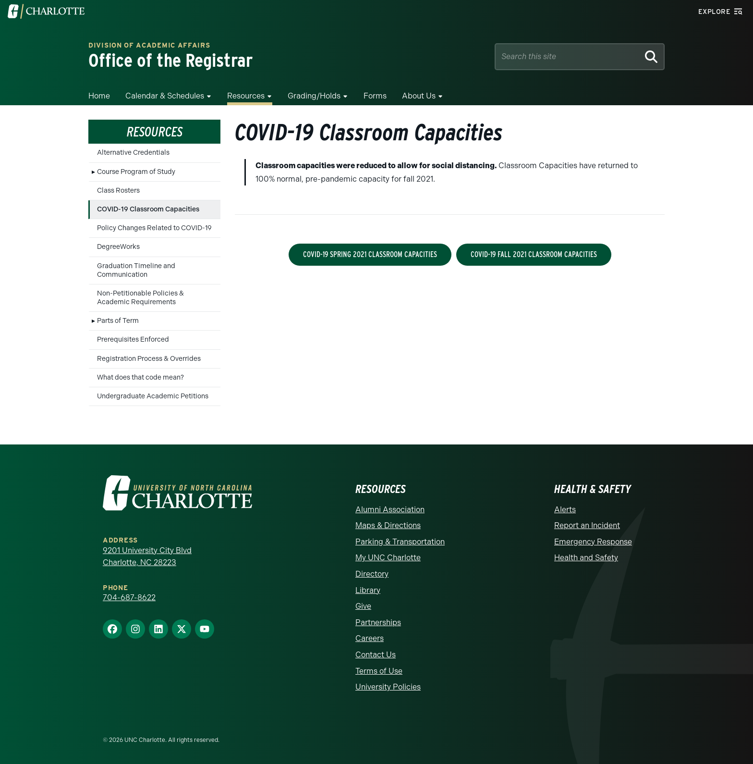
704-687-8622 (129, 597)
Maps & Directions (388, 525)
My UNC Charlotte (388, 557)
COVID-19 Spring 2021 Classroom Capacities (370, 254)
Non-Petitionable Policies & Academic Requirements (140, 297)
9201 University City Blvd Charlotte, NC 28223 (147, 556)
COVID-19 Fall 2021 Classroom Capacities (534, 254)
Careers (369, 638)
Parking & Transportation (400, 541)
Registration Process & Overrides (149, 359)
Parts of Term (118, 321)
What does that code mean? (140, 377)
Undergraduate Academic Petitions (152, 396)
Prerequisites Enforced (133, 339)
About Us (419, 95)
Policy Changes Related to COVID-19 (154, 228)
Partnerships (378, 622)
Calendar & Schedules (164, 95)
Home (99, 95)
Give (363, 606)
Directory (372, 574)
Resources (246, 95)
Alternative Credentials (133, 152)
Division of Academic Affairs (149, 45)
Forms (375, 95)
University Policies (388, 686)
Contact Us (375, 654)
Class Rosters (118, 190)
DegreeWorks (118, 247)
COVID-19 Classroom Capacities (148, 209)
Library (367, 590)
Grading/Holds (314, 95)
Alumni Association (390, 509)
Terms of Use (378, 671)
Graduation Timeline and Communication (136, 270)
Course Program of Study (136, 172)
